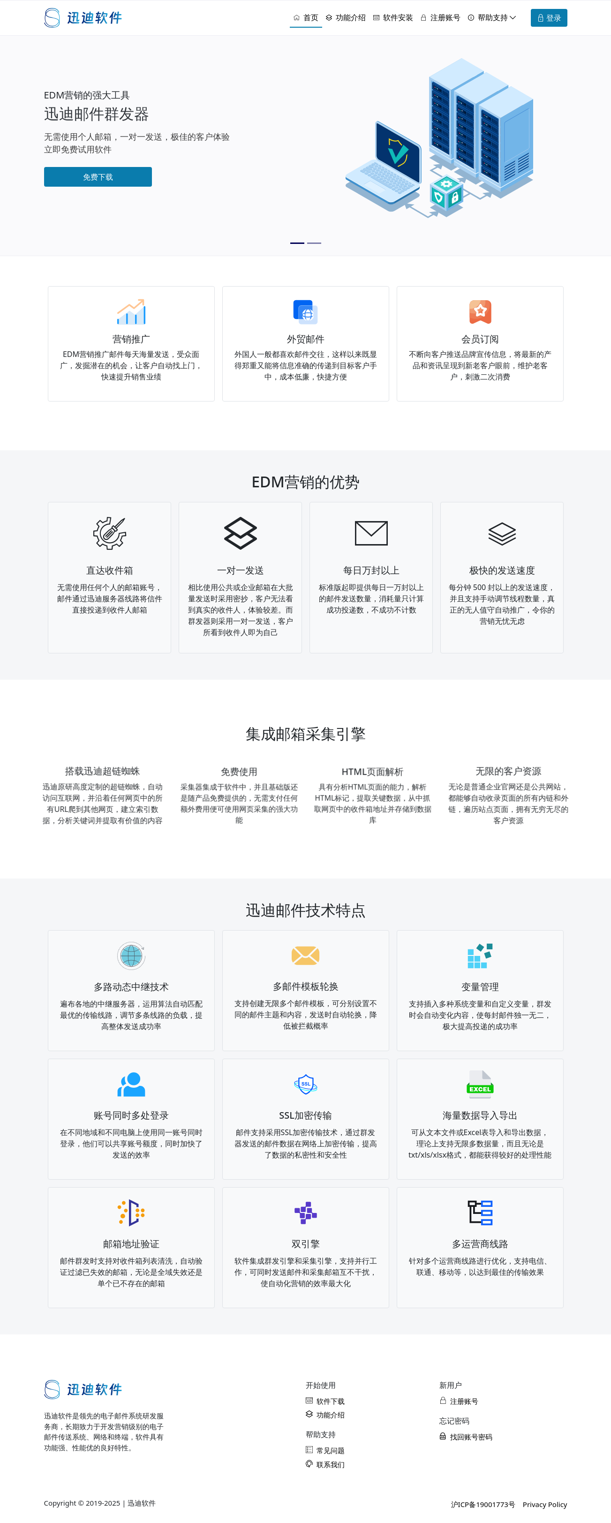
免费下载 (98, 177)
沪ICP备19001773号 (483, 1504)
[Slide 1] (297, 243)
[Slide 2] (314, 243)
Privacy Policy (545, 1504)
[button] (492, 18)
